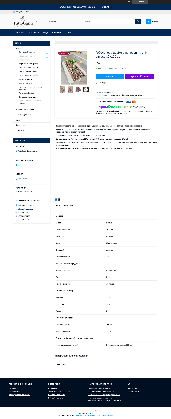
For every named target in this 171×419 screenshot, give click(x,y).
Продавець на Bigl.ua (85, 413)
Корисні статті (133, 391)
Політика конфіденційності (104, 415)
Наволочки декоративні (28, 71)
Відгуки (19, 120)
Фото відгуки (21, 125)
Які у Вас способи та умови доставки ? (104, 395)
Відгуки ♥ (56, 33)
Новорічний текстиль (27, 56)
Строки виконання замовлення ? (101, 391)
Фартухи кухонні (25, 83)
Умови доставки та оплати (19, 395)
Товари (32, 33)
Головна (20, 33)
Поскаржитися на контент (85, 415)
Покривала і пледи (26, 93)
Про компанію (14, 391)
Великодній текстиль (27, 52)
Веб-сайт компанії (55, 398)
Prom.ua (98, 411)
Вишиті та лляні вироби (28, 75)
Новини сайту (133, 388)
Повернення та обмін (56, 395)
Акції (45, 33)
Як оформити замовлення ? (99, 388)
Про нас (70, 33)
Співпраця (20, 130)
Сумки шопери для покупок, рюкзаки (30, 102)
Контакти (12, 388)
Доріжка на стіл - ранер (28, 64)
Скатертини (23, 60)
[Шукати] (138, 21)
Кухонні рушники (25, 79)
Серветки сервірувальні (28, 68)
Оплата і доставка (23, 115)
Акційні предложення (25, 109)
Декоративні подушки (27, 97)
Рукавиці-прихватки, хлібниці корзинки (30, 88)
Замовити (104, 7)
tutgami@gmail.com (25, 209)
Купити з (139, 76)
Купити (110, 76)
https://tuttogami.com (26, 205)
